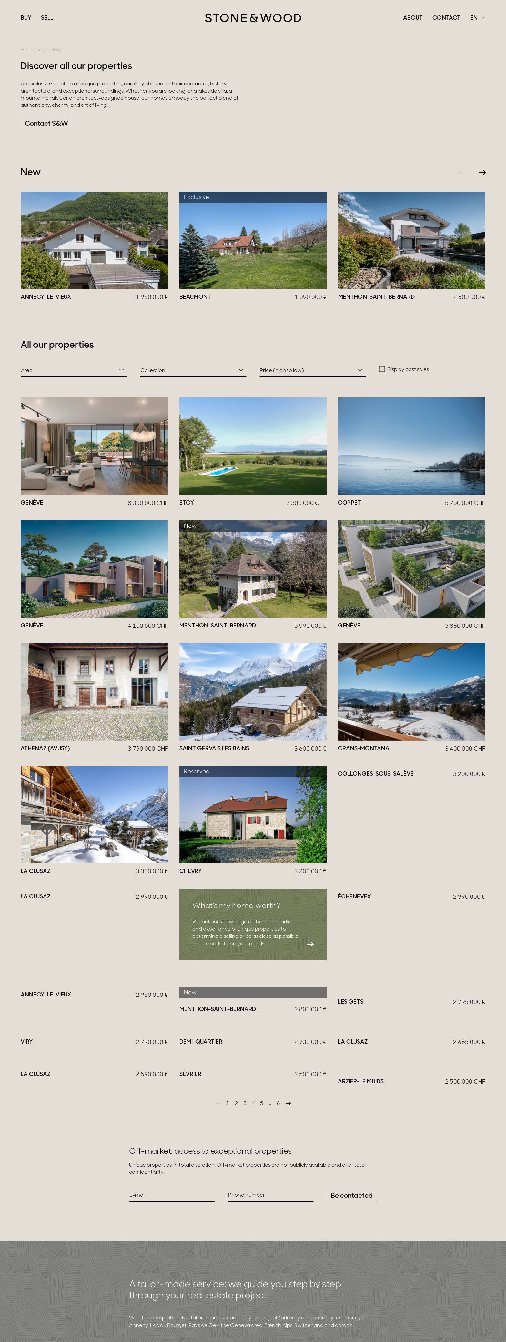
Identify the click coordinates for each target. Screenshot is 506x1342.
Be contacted (352, 1105)
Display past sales (408, 369)
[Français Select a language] (477, 18)
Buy (26, 18)
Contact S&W (46, 124)
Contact (446, 18)
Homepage (35, 50)
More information (159, 1259)
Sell (47, 18)
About (413, 18)
